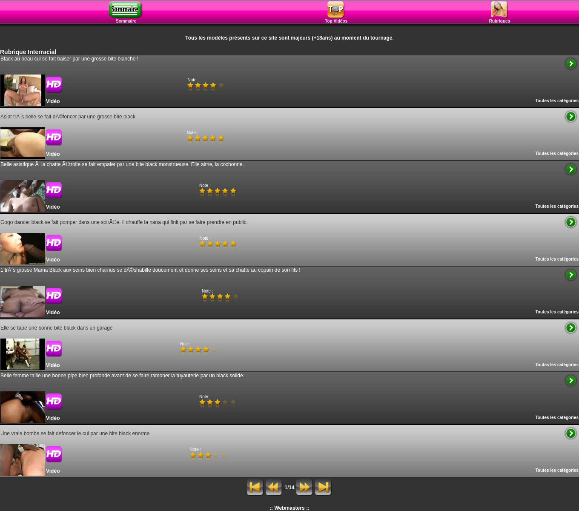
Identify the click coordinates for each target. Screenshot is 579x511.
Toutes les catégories (557, 100)
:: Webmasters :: (289, 508)
